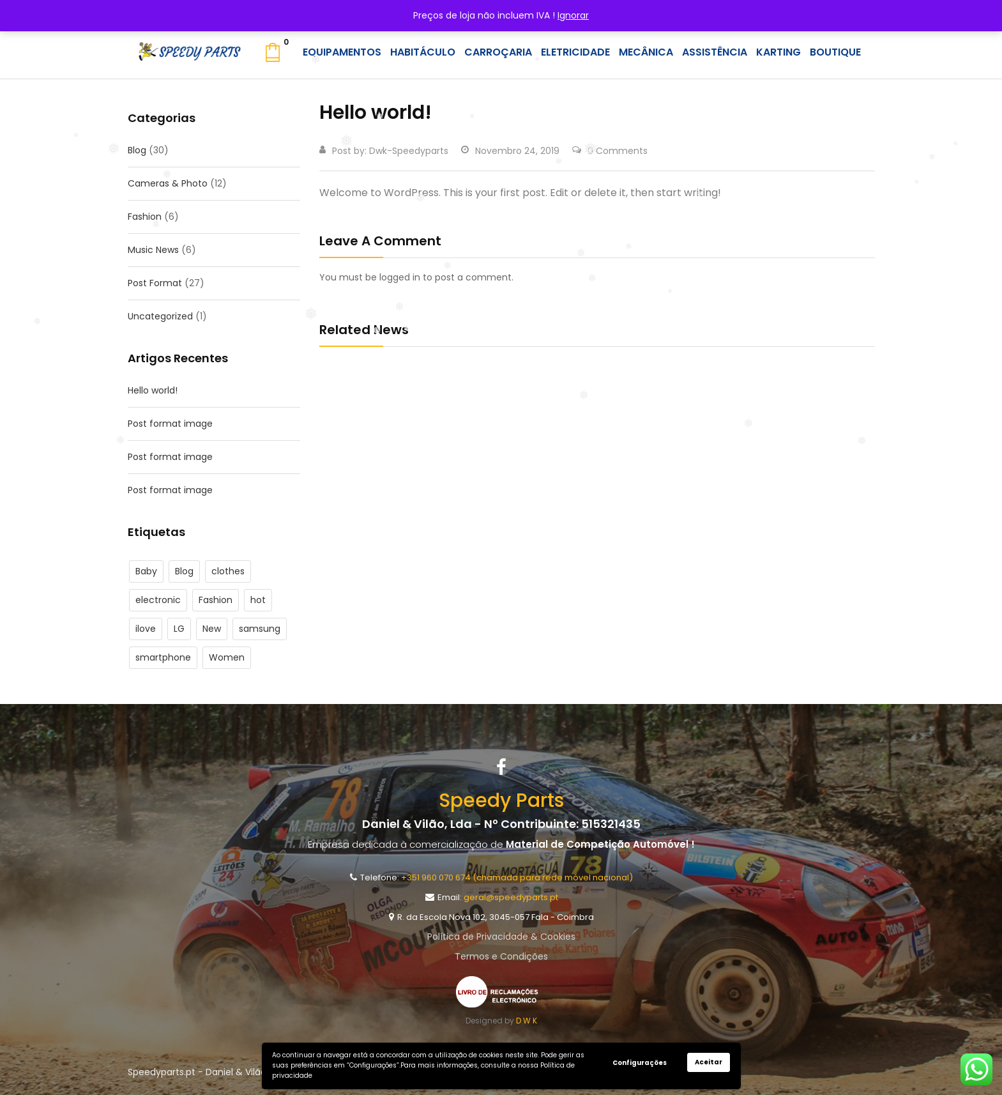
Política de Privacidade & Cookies (501, 936)
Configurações (639, 1063)
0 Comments (610, 150)
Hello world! (153, 390)
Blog (137, 150)
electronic (158, 599)
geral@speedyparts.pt (511, 897)
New (211, 628)
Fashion (145, 216)
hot (258, 599)
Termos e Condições (501, 956)
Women (227, 657)
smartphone (163, 657)
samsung (259, 628)
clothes (228, 571)
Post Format (155, 283)
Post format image (170, 423)
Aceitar (708, 1062)
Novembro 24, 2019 (510, 150)
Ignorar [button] (573, 15)
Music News (153, 249)
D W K (526, 1020)
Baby (146, 571)
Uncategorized (160, 316)
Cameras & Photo (168, 183)
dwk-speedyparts (408, 150)
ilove (145, 628)
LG (179, 628)
